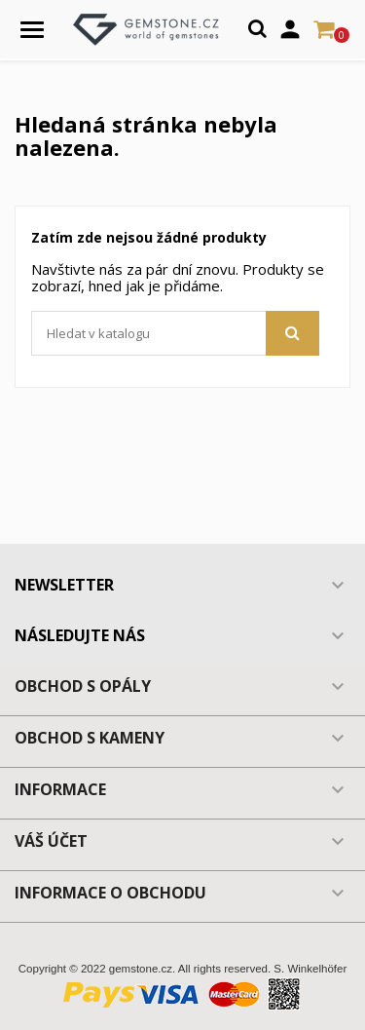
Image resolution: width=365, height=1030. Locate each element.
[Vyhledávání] (175, 333)
